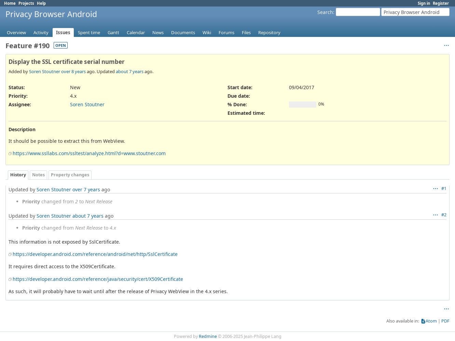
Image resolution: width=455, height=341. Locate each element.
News (158, 32)
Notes (38, 175)
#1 (443, 188)
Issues (63, 32)
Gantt (113, 32)
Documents (183, 32)
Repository (269, 32)
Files (246, 32)
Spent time (89, 32)
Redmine (208, 336)
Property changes (70, 175)
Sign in (424, 3)
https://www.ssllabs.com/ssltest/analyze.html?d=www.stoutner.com (89, 153)
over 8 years (73, 71)
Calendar (136, 32)
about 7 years (129, 71)
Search (325, 12)
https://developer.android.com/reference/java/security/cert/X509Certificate (98, 279)
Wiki (207, 32)
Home (10, 3)
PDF (445, 321)
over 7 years (86, 189)
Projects (26, 3)
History (18, 175)
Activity (41, 32)
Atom (431, 321)
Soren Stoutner (44, 71)
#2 (443, 215)
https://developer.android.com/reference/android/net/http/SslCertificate (95, 254)
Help (41, 3)
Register (441, 3)
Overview (16, 32)
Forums (226, 32)
